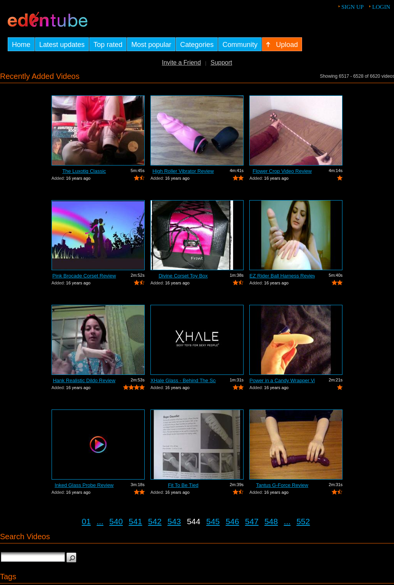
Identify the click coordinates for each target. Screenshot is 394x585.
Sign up (352, 7)
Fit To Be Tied (183, 485)
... (100, 521)
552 (303, 521)
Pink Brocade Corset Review (84, 276)
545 (213, 521)
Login (381, 7)
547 (252, 521)
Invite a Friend (181, 62)
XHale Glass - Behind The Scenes (183, 380)
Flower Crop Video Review (282, 171)
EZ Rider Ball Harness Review (282, 276)
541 (135, 521)
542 (155, 521)
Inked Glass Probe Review (84, 485)
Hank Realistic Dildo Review (84, 380)
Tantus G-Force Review (282, 485)
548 (271, 521)
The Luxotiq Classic (84, 171)
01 (86, 521)
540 (116, 521)
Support (221, 62)
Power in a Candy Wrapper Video (282, 380)
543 (174, 521)
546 (232, 521)
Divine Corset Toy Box (183, 276)
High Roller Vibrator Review (183, 171)
